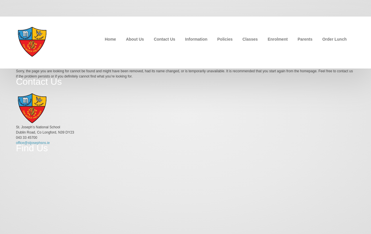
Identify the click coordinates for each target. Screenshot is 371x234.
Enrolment (278, 39)
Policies (225, 39)
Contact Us (164, 39)
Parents (305, 39)
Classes (250, 39)
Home (110, 39)
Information (196, 39)
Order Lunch (334, 39)
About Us (135, 39)
